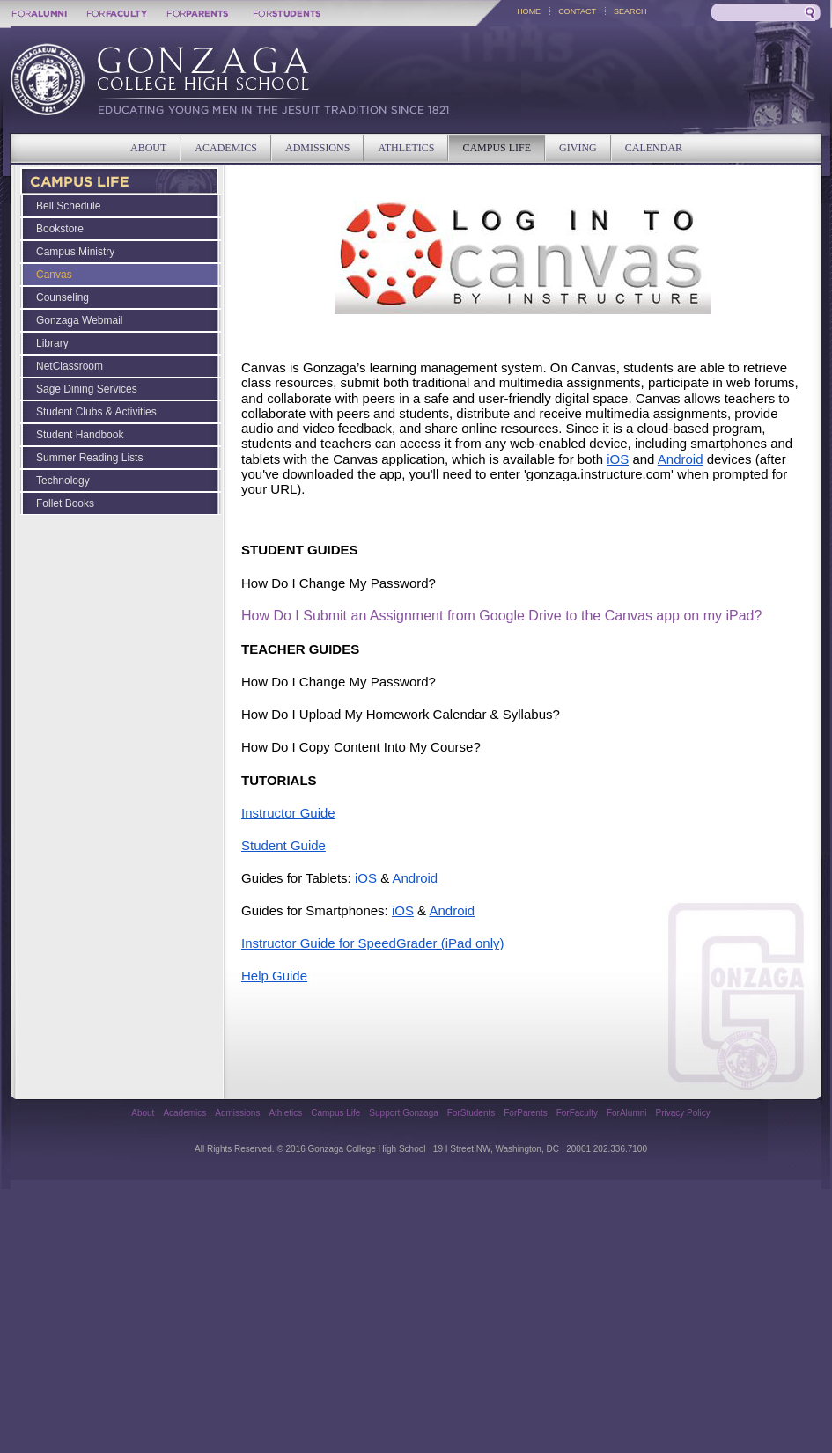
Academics (184, 1113)
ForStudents (471, 1113)
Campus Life (335, 1113)
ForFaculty (577, 1113)
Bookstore (60, 229)
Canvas (54, 274)
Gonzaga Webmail (79, 320)
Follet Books (65, 503)
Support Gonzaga (403, 1113)
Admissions (237, 1113)
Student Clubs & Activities (96, 412)
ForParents (525, 1113)
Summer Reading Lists (89, 457)
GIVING (578, 148)
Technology (63, 480)
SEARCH (630, 11)
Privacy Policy (683, 1113)
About (142, 1113)
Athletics (285, 1113)
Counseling (62, 297)
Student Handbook (79, 435)
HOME (529, 11)
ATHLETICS (406, 148)
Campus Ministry (75, 252)
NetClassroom (69, 366)
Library (52, 343)
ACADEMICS (226, 148)
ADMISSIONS (317, 148)
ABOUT (148, 148)
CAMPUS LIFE (496, 148)
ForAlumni (627, 1113)
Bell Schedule (68, 206)
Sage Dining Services (86, 389)
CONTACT (577, 11)
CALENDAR (653, 148)
